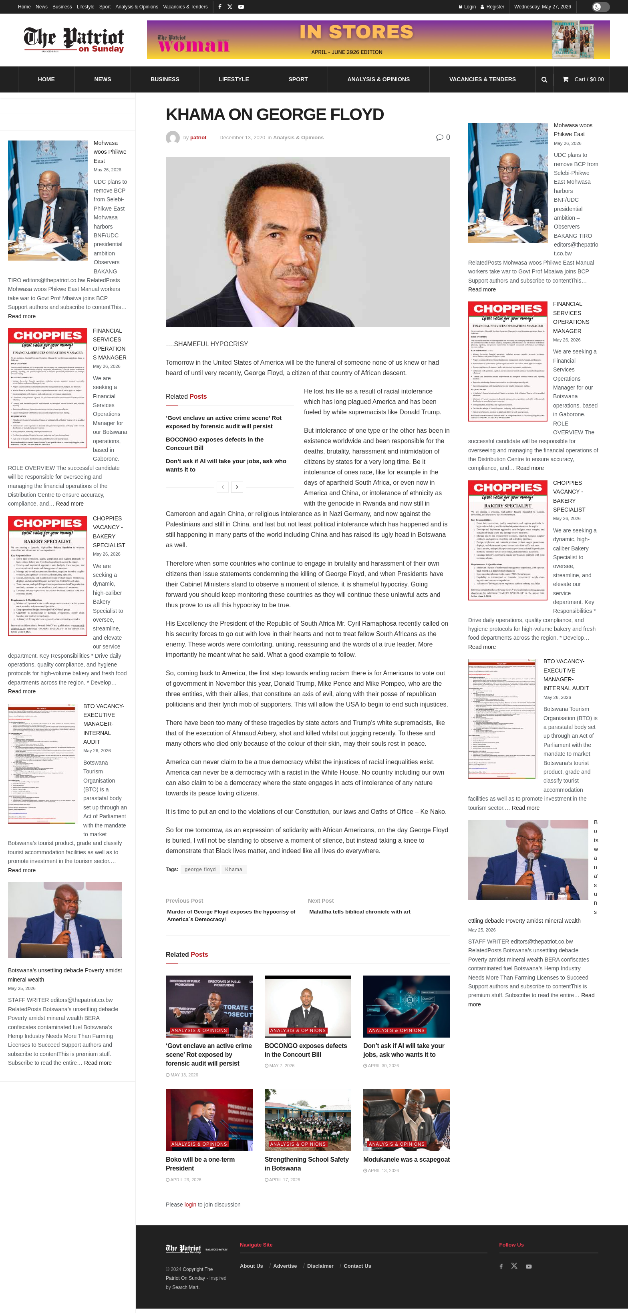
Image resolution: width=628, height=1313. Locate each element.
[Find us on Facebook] (501, 1270)
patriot (198, 138)
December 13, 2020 (242, 138)
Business (62, 7)
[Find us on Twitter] (515, 1270)
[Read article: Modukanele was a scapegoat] (406, 1125)
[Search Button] (544, 79)
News (42, 7)
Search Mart (185, 1291)
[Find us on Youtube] (530, 1270)
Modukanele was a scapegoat (406, 1163)
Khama (234, 869)
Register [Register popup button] (492, 7)
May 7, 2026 (280, 1070)
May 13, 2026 (182, 1078)
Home (24, 7)
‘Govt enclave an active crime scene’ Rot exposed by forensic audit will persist (209, 1058)
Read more (22, 316)
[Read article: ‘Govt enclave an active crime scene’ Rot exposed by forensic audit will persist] (209, 1011)
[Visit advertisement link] (378, 39)
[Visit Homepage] (74, 40)
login (191, 1209)
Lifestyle (86, 7)
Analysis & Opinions (136, 7)
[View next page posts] (237, 487)
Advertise (285, 1270)
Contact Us (357, 1270)
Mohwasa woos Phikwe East (110, 152)
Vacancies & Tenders (185, 7)
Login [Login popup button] (467, 7)
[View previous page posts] (223, 487)
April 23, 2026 (183, 1183)
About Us (251, 1270)
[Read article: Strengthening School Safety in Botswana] (308, 1125)
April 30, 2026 (381, 1070)
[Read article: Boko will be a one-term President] (209, 1125)
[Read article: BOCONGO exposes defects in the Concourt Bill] (308, 1011)
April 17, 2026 (282, 1183)
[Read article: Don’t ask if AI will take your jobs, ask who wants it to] (406, 1011)
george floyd (200, 869)
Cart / (589, 79)
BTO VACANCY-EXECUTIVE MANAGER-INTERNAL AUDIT (103, 724)
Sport (105, 7)
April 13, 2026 (381, 1174)
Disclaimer (320, 1270)
